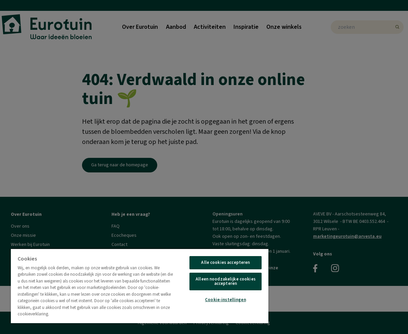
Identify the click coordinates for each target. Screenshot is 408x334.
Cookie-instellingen (225, 300)
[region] (139, 285)
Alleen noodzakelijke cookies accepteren (226, 281)
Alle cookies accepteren (225, 262)
